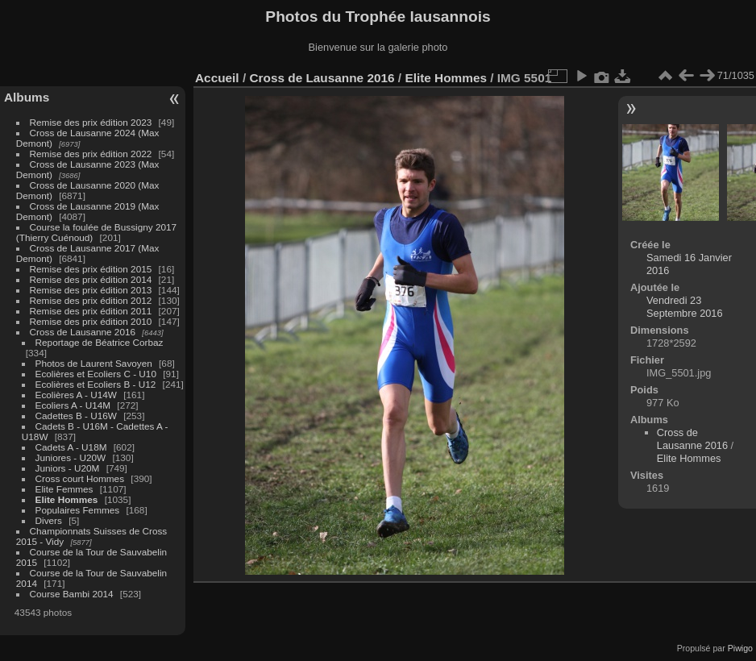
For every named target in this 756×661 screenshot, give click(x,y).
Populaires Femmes (77, 510)
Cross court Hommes (80, 478)
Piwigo (740, 648)
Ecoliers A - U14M (73, 405)
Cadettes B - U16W (76, 415)
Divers (48, 520)
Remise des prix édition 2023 (91, 122)
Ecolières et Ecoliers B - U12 (95, 384)
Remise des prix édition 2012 (91, 300)
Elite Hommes (66, 499)
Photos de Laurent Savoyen (93, 363)
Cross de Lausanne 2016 (82, 331)
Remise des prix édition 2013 (91, 290)
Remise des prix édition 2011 (91, 311)
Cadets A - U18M (71, 447)
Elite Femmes (64, 489)
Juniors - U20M (67, 468)
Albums (26, 97)
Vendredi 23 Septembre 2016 (684, 306)
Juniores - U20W (70, 457)
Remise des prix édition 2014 (91, 279)
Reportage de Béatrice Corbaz (99, 342)
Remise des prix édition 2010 (91, 321)
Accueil (217, 78)
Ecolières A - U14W (76, 394)
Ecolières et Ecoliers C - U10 (95, 373)
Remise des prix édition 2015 (91, 269)
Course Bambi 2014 (72, 593)
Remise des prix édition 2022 (91, 153)
